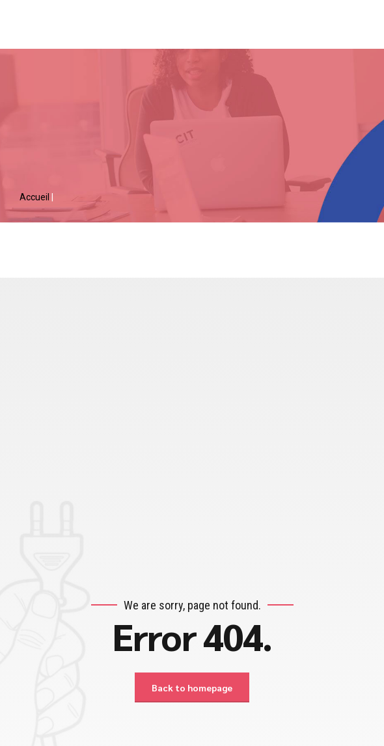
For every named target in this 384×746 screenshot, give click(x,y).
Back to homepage (192, 687)
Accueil (35, 197)
